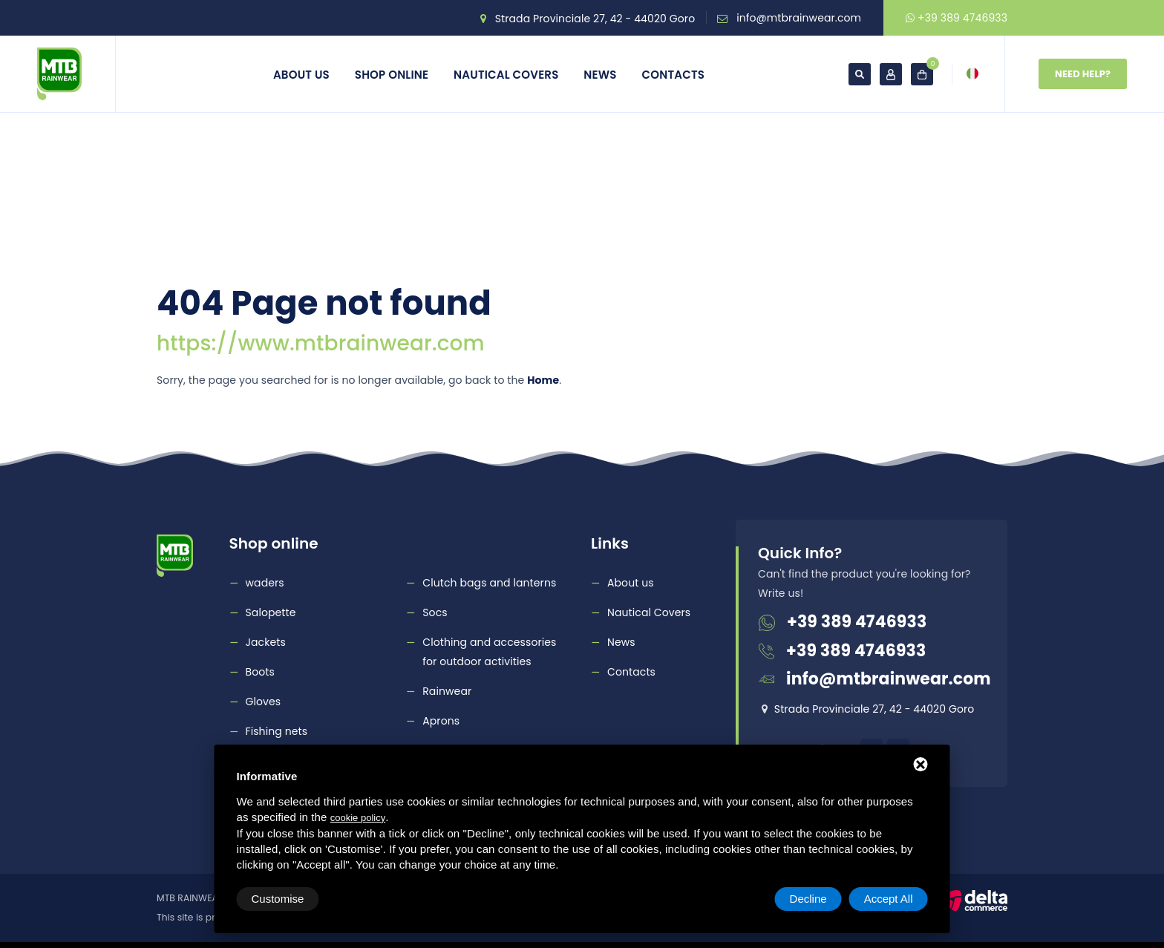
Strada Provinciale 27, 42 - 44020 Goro (595, 18)
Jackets (266, 642)
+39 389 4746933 (956, 17)
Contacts (673, 74)
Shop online (391, 74)
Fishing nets (277, 731)
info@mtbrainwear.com (798, 17)
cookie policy (357, 817)
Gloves (263, 701)
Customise (278, 898)
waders (265, 582)
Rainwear (446, 691)
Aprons (441, 720)
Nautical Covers (506, 74)
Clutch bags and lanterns (489, 582)
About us (301, 74)
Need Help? (1083, 74)
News (599, 74)
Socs (434, 612)
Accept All (888, 898)
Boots (260, 671)
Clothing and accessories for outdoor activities (489, 652)
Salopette (271, 612)
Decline (808, 898)
